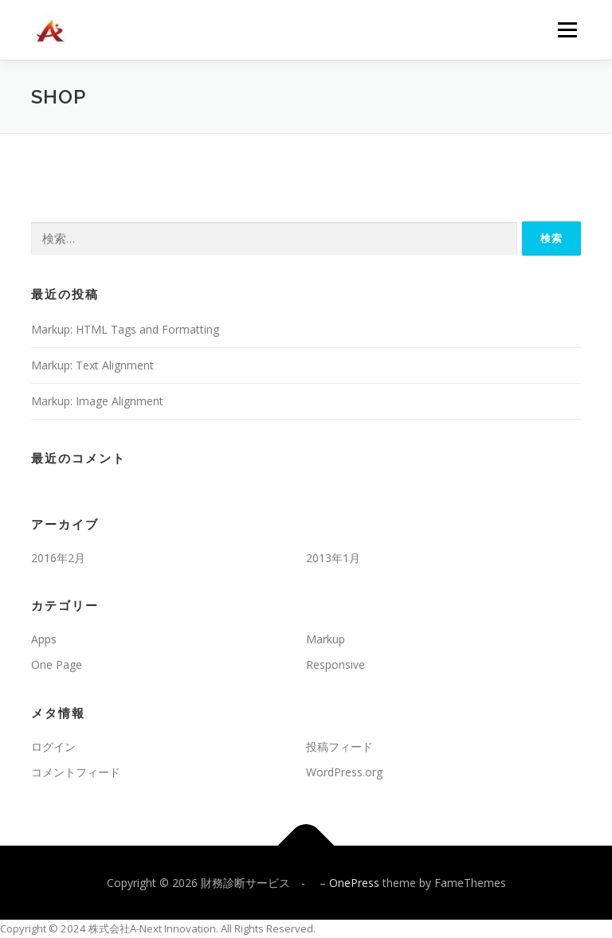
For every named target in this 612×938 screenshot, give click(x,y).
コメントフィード (75, 772)
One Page (56, 664)
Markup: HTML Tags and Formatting (125, 329)
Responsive (335, 664)
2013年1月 (333, 557)
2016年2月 (58, 557)
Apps (44, 639)
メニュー (567, 29)
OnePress (354, 882)
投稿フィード (339, 746)
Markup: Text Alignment (92, 365)
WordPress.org (344, 772)
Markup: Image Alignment (97, 400)
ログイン (53, 746)
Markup (325, 639)
